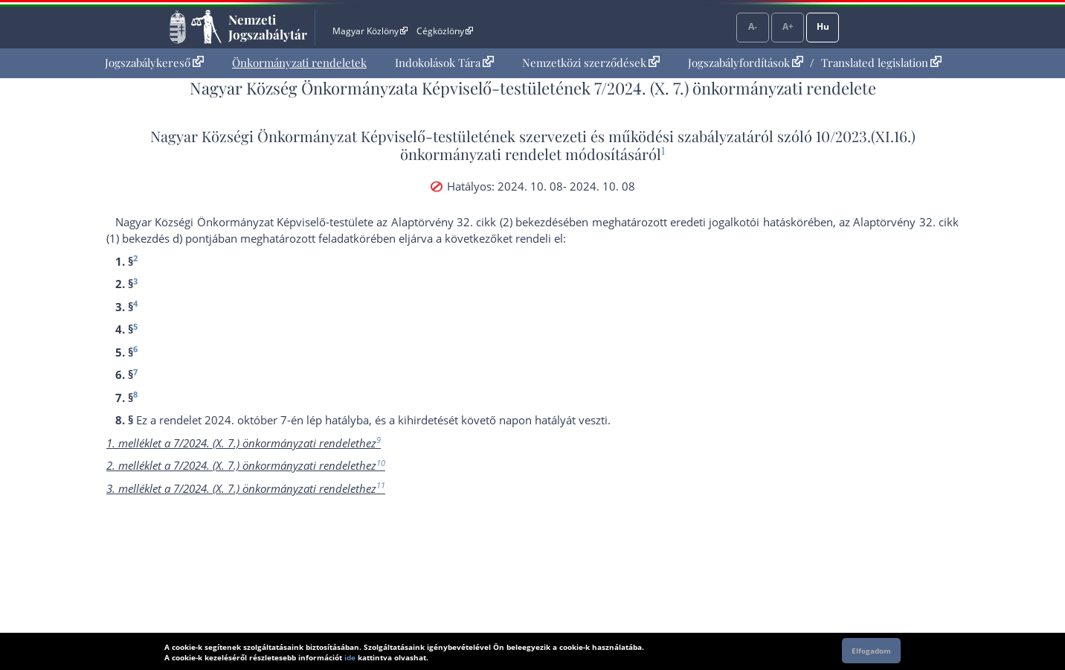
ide (349, 657)
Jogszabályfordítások (745, 62)
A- (752, 26)
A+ (788, 26)
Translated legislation (881, 62)
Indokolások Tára (444, 62)
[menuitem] (154, 62)
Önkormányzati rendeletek (299, 62)
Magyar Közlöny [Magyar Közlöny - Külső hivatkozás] (370, 31)
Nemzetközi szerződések (591, 62)
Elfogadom (871, 650)
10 (380, 462)
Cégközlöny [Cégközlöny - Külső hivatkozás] (444, 31)
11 (380, 485)
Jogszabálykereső (154, 62)
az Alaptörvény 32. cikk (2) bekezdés (469, 221)
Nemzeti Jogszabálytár (267, 26)
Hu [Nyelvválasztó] (823, 26)
